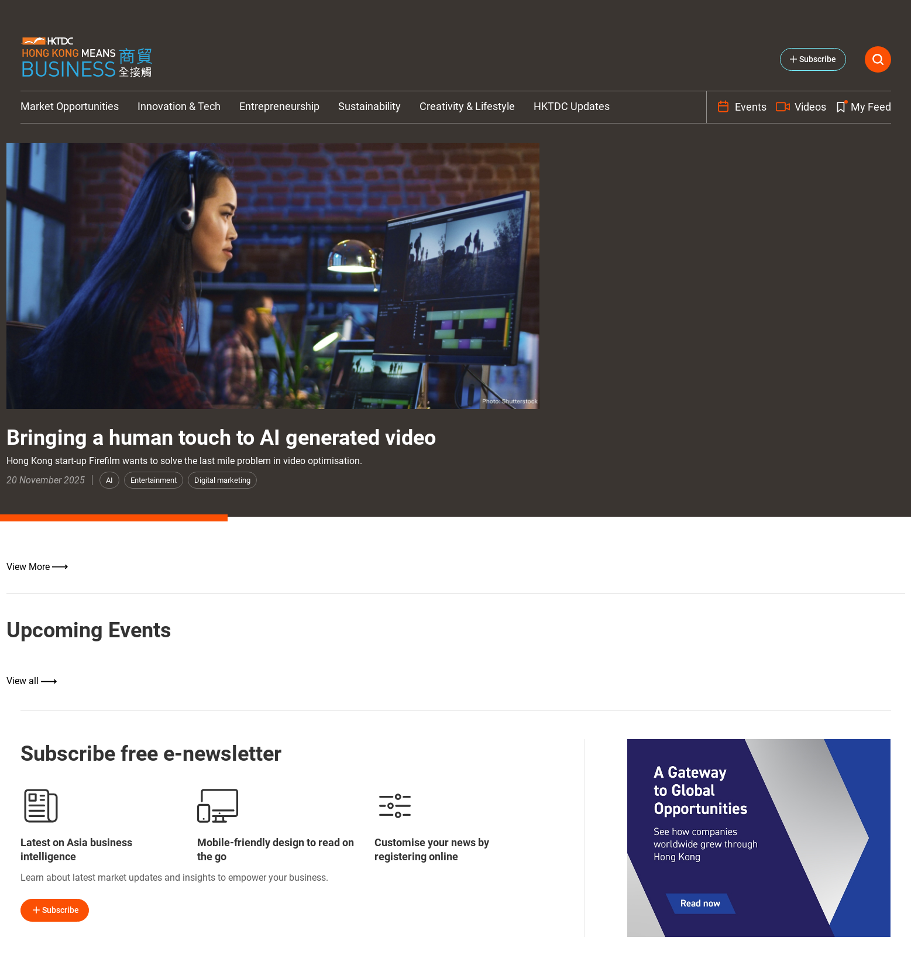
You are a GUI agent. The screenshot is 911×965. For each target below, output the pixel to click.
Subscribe (54, 910)
